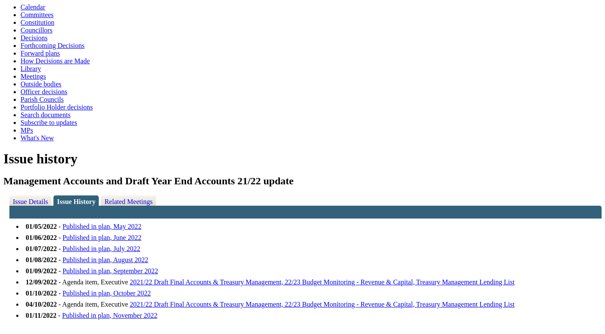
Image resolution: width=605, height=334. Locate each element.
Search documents (46, 114)
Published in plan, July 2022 (101, 248)
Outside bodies (41, 84)
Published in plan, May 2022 (101, 226)
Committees (37, 14)
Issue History (76, 201)
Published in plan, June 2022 (101, 237)
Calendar (33, 7)
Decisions (34, 37)
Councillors (37, 30)
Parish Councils (42, 99)
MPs (27, 130)
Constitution (37, 22)
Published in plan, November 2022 (109, 315)
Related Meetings (128, 201)
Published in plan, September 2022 (110, 271)
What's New (37, 138)
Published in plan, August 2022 (105, 259)
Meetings (33, 76)
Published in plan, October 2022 (106, 293)
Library (31, 68)
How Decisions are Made (55, 61)
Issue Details (30, 201)
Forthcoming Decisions (53, 45)
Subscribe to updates (49, 122)
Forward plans (40, 53)
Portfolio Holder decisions (57, 107)
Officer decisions (44, 91)
